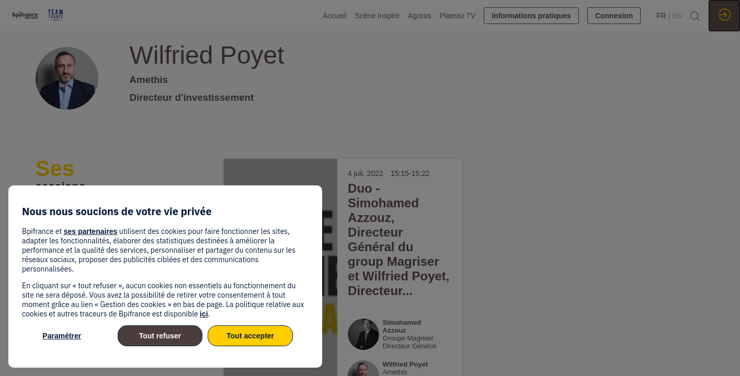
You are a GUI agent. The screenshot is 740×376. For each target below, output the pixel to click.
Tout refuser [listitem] (160, 336)
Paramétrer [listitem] (61, 336)
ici (204, 314)
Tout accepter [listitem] (250, 336)
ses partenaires (91, 231)
